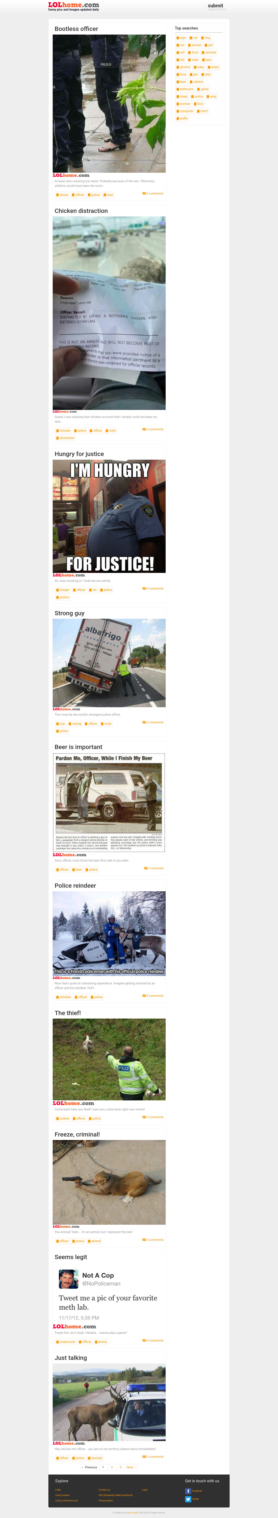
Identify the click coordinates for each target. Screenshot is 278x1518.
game (202, 89)
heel (108, 195)
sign (181, 38)
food (193, 52)
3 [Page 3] (121, 1467)
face (181, 74)
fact (198, 104)
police (94, 195)
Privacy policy (106, 1500)
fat (92, 590)
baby (199, 67)
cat (193, 38)
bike (206, 74)
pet (208, 45)
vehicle (196, 82)
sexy (211, 96)
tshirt (202, 111)
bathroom (184, 89)
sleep (181, 96)
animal (94, 1241)
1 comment (154, 868)
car (180, 45)
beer (77, 869)
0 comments (153, 193)
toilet (193, 60)
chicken (63, 430)
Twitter (192, 1499)
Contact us (104, 1489)
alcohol (183, 67)
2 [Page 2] (112, 1467)
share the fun (217, 7)
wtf (180, 52)
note (110, 430)
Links (58, 1489)
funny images (133, 1513)
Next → (132, 1467)
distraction (65, 438)
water (213, 67)
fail (180, 60)
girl (194, 74)
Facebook (193, 1491)
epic (207, 60)
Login (145, 1489)
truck (106, 724)
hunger (62, 590)
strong (74, 724)
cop (60, 724)
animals (95, 1458)
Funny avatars (62, 1495)
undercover (65, 1342)
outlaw (62, 1118)
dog (205, 38)
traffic (182, 118)
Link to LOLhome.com (66, 1500)
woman (183, 104)
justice (62, 597)
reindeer (63, 997)
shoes (62, 195)
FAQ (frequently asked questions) (116, 1495)
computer (184, 111)
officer (78, 195)
